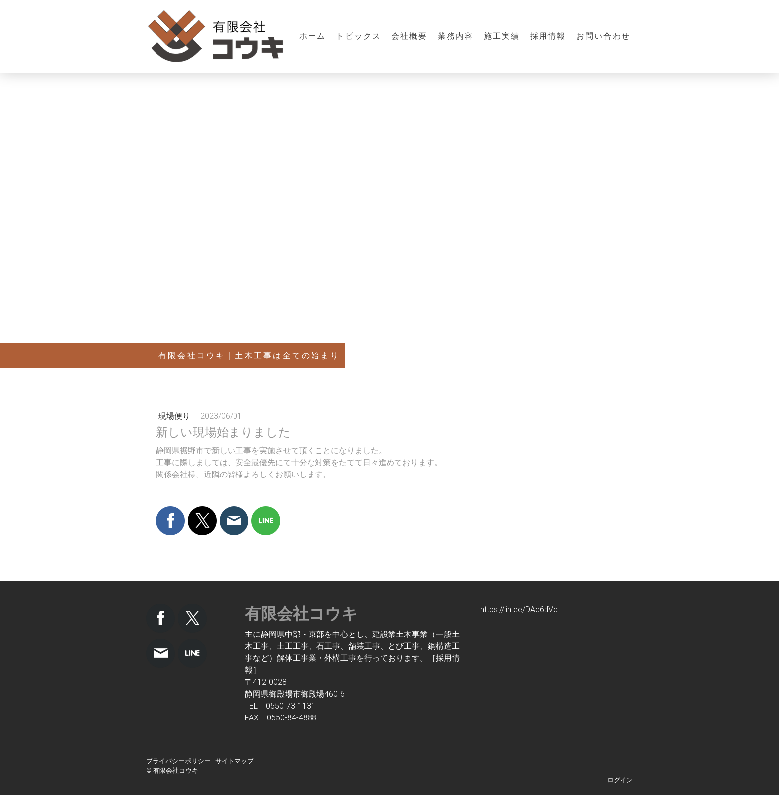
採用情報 (548, 36)
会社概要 (409, 36)
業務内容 (456, 36)
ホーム (312, 36)
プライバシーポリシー (178, 761)
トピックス (358, 36)
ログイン (620, 780)
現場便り (175, 416)
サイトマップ (234, 761)
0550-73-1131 (290, 706)
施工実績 (502, 36)
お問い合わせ (603, 36)
